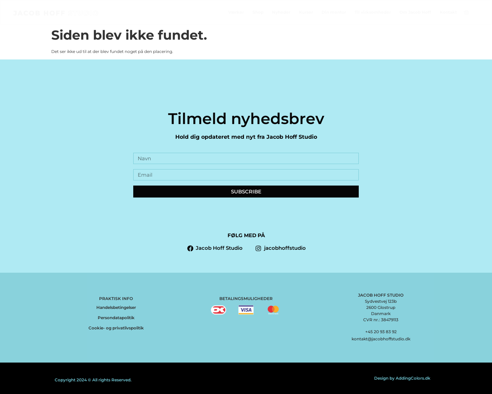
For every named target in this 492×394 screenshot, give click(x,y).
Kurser (306, 12)
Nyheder (281, 12)
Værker (236, 12)
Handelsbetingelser (116, 307)
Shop (257, 12)
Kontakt (448, 12)
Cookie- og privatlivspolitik (116, 327)
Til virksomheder (373, 12)
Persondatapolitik (116, 317)
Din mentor (334, 12)
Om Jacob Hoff (415, 12)
